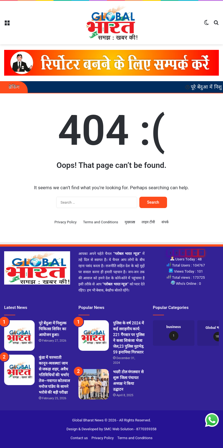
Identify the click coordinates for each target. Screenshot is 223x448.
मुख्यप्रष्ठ (130, 222)
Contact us (79, 438)
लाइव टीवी (148, 222)
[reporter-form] (111, 62)
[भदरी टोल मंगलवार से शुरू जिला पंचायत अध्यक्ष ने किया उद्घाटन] (93, 384)
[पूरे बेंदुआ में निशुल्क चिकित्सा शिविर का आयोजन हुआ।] (19, 335)
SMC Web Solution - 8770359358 (130, 429)
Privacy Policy (65, 222)
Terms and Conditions (100, 222)
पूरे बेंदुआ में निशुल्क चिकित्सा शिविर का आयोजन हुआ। (52, 329)
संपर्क (165, 222)
